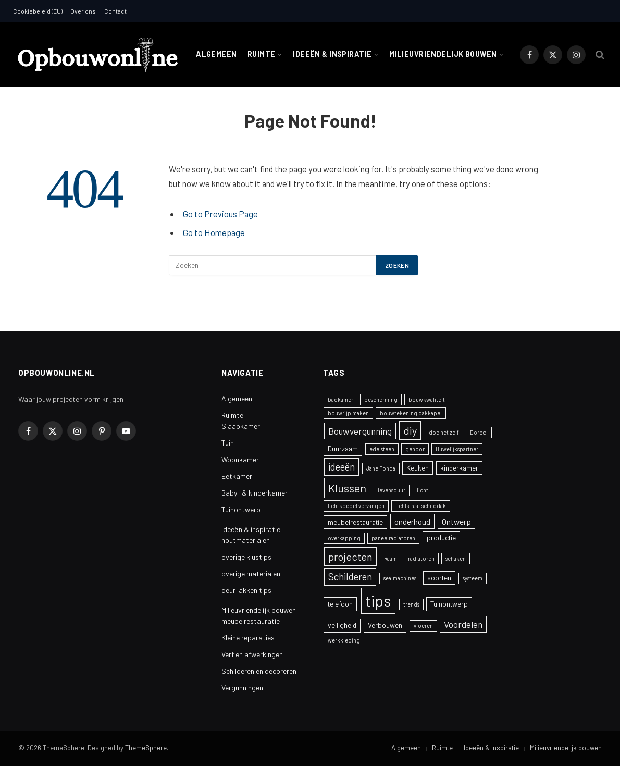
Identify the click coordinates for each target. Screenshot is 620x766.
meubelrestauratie (250, 620)
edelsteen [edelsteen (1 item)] (381, 449)
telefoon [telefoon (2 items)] (340, 603)
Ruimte (261, 54)
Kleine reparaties (248, 637)
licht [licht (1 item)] (422, 490)
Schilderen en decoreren (258, 670)
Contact (115, 11)
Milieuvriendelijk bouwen (443, 54)
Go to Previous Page (220, 213)
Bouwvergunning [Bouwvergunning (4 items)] (360, 431)
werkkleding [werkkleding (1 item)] (344, 640)
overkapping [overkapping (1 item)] (344, 538)
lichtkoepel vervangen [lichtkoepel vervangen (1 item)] (356, 505)
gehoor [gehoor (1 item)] (415, 449)
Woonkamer (240, 459)
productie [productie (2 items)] (441, 537)
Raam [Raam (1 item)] (390, 558)
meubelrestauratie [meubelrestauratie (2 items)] (355, 521)
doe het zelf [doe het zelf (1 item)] (444, 432)
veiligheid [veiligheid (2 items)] (342, 625)
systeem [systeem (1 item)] (472, 578)
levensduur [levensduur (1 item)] (391, 490)
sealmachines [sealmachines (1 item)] (399, 578)
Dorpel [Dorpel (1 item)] (479, 432)
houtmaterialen (245, 540)
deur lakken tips (246, 590)
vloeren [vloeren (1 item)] (423, 625)
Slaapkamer (240, 426)
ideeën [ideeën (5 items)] (341, 467)
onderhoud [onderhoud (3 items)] (412, 521)
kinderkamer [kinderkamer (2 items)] (459, 467)
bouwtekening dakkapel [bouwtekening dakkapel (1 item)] (411, 413)
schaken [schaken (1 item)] (455, 558)
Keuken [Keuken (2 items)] (417, 467)
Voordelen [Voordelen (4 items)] (463, 624)
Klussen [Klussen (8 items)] (347, 488)
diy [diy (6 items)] (410, 430)
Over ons (83, 11)
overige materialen (250, 573)
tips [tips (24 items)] (378, 600)
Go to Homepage (214, 232)
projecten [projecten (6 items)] (350, 556)
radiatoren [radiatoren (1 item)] (421, 558)
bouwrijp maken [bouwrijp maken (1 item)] (348, 413)
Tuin (227, 442)
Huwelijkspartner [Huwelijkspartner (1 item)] (457, 449)
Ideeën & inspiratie (332, 54)
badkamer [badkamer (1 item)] (340, 399)
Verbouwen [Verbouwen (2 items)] (385, 625)
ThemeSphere (146, 748)
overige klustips (246, 556)
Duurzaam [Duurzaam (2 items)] (343, 448)
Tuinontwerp (241, 509)
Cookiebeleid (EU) (38, 11)
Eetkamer (236, 476)
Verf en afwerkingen (252, 654)
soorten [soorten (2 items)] (439, 577)
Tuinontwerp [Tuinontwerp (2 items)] (449, 603)
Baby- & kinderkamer (254, 492)
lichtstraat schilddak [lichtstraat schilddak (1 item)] (420, 505)
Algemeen (216, 54)
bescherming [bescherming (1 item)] (381, 399)
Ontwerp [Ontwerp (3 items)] (456, 521)
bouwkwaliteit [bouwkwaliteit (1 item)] (426, 399)
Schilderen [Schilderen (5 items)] (350, 577)
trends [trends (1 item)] (411, 604)
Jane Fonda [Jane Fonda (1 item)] (380, 468)
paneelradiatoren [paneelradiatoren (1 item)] (393, 538)
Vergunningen (242, 687)
